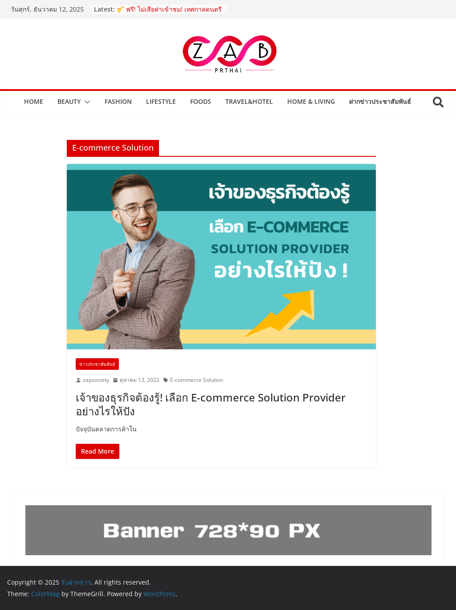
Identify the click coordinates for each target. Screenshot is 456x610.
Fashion (118, 101)
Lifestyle (161, 101)
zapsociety (96, 380)
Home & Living (311, 101)
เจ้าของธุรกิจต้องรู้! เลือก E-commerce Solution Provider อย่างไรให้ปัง (211, 404)
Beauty (69, 101)
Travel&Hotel (249, 101)
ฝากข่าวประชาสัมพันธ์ (380, 101)
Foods (200, 101)
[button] (85, 102)
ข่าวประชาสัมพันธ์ (97, 364)
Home (33, 101)
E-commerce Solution (196, 380)
